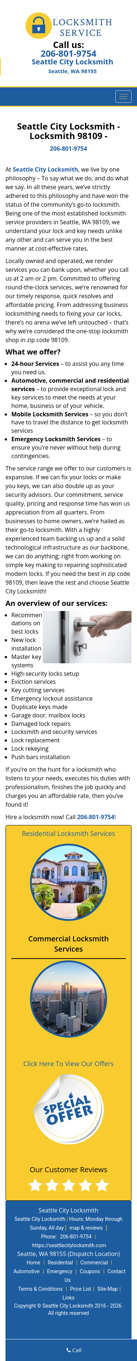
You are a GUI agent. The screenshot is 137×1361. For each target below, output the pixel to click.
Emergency (59, 1271)
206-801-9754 (68, 53)
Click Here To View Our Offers (68, 1063)
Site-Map (108, 1289)
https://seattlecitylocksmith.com (69, 1245)
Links (68, 1298)
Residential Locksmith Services (68, 833)
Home (34, 1263)
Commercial (94, 1263)
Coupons (90, 1271)
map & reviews (86, 1228)
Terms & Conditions (40, 1289)
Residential (60, 1263)
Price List (80, 1289)
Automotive (27, 1271)
